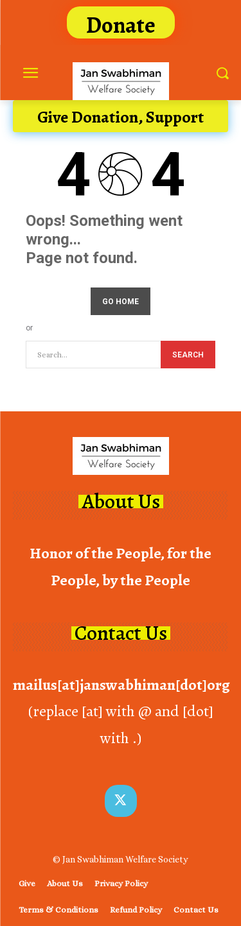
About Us (121, 501)
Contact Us (121, 633)
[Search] (188, 354)
